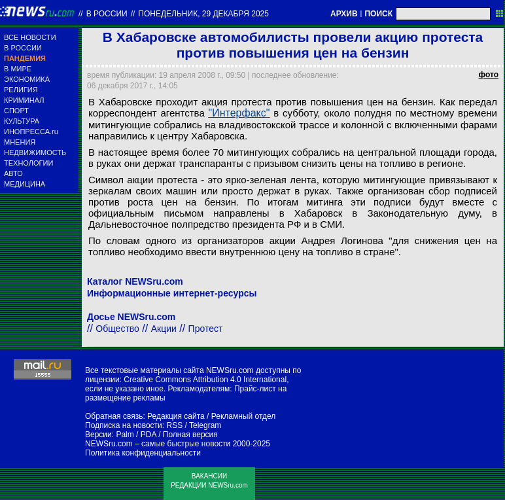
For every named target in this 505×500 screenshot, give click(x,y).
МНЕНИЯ (19, 142)
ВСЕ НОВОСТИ (30, 37)
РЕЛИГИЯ (21, 90)
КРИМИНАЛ (24, 100)
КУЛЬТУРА (21, 121)
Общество (117, 328)
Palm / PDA (136, 434)
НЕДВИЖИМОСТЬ (35, 152)
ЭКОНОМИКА (27, 79)
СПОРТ (16, 111)
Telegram (205, 425)
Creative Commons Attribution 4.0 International (205, 379)
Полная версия (190, 434)
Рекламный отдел (243, 416)
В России (107, 13)
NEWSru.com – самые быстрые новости (157, 443)
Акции (164, 328)
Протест (205, 328)
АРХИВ (344, 13)
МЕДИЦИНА (24, 184)
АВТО (13, 173)
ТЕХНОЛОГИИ (28, 163)
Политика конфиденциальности (143, 452)
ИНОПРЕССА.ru (31, 131)
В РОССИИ (23, 48)
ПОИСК (378, 13)
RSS (174, 425)
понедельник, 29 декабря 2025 (203, 13)
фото (488, 74)
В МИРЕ (17, 69)
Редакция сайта (176, 416)
